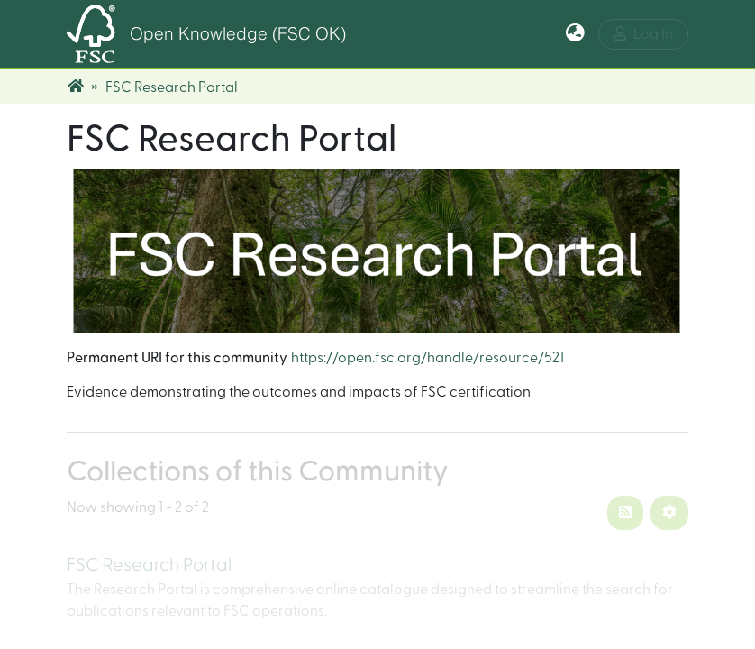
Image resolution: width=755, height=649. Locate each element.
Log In (643, 33)
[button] (575, 34)
